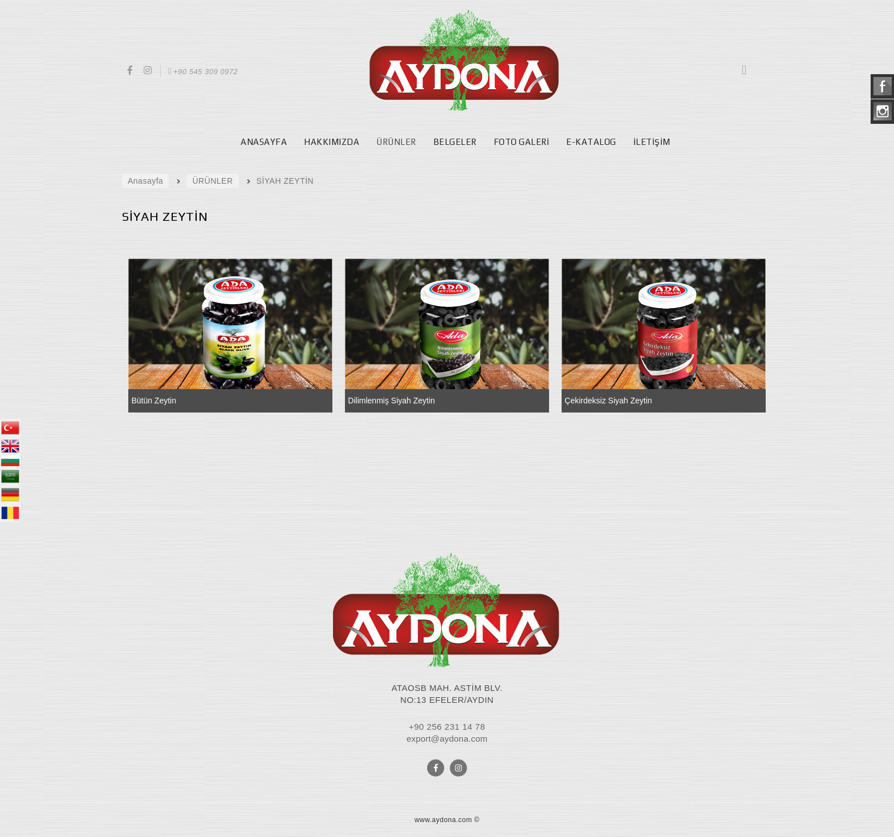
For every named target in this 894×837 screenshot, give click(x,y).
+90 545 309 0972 (202, 71)
